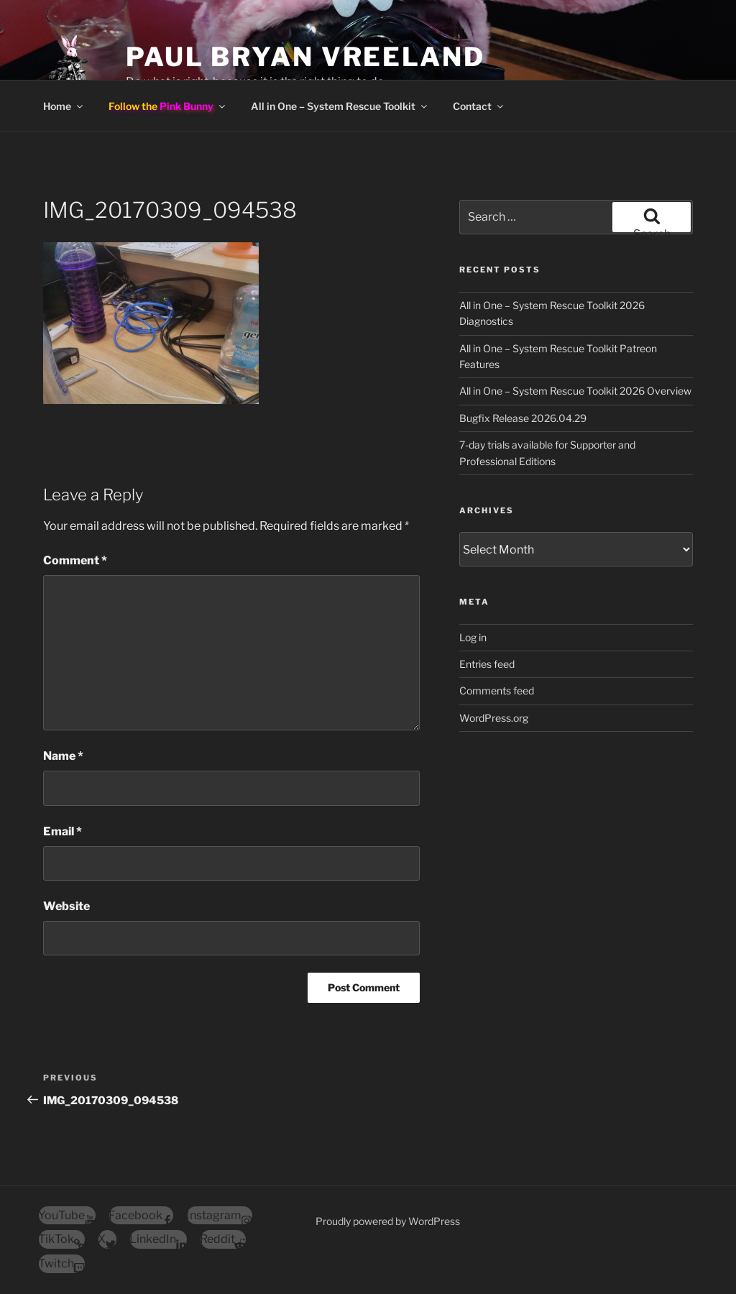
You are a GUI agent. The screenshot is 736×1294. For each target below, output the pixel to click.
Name (63, 756)
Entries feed (487, 664)
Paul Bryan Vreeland (305, 57)
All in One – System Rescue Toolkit (340, 106)
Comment (75, 560)
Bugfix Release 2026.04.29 (522, 418)
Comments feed (496, 690)
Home (64, 106)
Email (62, 831)
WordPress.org (493, 718)
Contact (479, 106)
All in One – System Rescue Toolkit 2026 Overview (575, 391)
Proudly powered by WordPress (388, 1221)
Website (66, 906)
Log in (473, 637)
